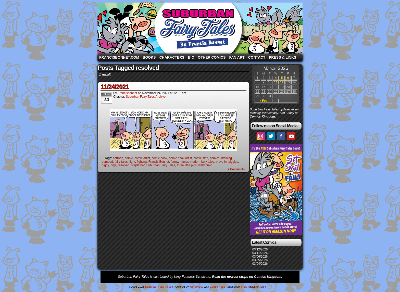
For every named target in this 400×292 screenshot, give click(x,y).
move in (221, 161)
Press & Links (282, 57)
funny (174, 161)
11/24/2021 (115, 86)
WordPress (196, 286)
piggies (233, 161)
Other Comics (212, 57)
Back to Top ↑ (257, 286)
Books (149, 57)
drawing (226, 158)
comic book (159, 158)
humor (184, 161)
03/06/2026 (260, 256)
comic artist (142, 158)
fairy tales (121, 161)
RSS (244, 286)
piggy (105, 165)
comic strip (201, 158)
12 (281, 82)
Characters (171, 57)
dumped (107, 161)
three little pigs (186, 165)
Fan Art (236, 57)
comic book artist (180, 158)
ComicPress (217, 286)
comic (129, 158)
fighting (142, 161)
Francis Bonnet (158, 161)
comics (214, 158)
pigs (113, 165)
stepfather (138, 165)
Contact (256, 57)
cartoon (118, 158)
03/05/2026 (260, 260)
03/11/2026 (260, 253)
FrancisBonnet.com (119, 57)
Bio (191, 57)
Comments (236, 169)
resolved (123, 165)
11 (275, 82)
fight (132, 161)
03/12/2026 (260, 249)
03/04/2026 (260, 263)
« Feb (263, 101)
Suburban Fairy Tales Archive (146, 96)
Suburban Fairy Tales (200, 28)
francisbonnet (127, 93)
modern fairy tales (202, 161)
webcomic (205, 165)
